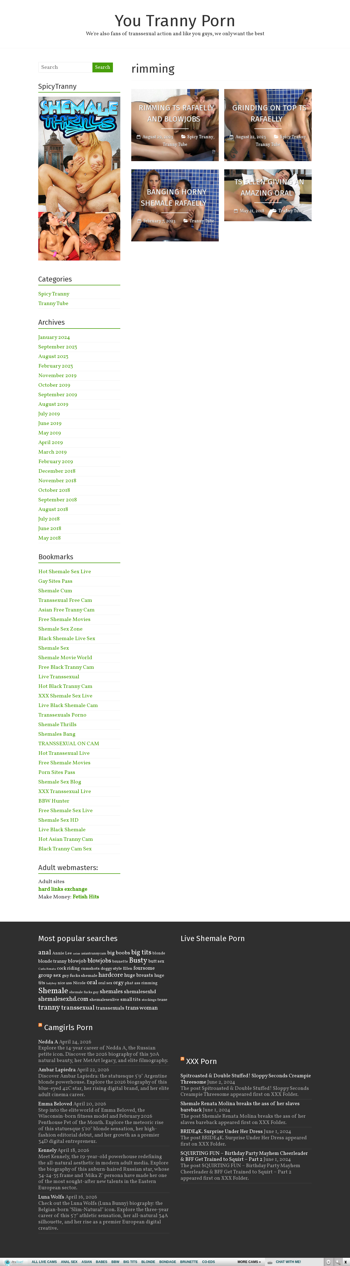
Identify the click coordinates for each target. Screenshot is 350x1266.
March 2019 (52, 452)
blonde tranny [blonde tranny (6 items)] (52, 961)
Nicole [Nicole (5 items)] (79, 983)
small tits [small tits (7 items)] (130, 999)
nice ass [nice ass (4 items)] (65, 983)
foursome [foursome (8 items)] (144, 968)
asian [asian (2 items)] (76, 954)
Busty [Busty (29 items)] (138, 961)
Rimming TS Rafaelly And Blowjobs (176, 113)
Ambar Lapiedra (57, 1069)
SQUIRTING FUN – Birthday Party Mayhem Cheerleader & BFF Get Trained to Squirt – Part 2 (244, 1156)
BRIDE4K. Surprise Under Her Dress (221, 1131)
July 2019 (49, 414)
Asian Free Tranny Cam (66, 610)
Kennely (47, 1150)
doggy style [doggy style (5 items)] (111, 969)
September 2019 (57, 395)
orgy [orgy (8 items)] (118, 983)
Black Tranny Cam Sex (65, 849)
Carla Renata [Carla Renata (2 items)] (47, 969)
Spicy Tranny (200, 137)
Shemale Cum (55, 591)
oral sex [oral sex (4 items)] (105, 983)
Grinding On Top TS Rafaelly (269, 113)
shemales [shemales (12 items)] (111, 992)
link (345, 1180)
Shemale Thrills (57, 725)
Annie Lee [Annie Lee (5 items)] (62, 953)
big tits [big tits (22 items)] (141, 952)
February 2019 (55, 462)
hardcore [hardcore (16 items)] (110, 975)
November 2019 (57, 376)
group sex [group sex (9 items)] (49, 975)
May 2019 (49, 433)
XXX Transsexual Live (64, 791)
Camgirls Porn (68, 1027)
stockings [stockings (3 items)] (149, 1000)
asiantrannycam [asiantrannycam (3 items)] (93, 953)
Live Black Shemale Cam (68, 705)
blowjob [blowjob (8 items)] (77, 961)
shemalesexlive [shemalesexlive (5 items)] (104, 1000)
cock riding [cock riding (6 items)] (68, 968)
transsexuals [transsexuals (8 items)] (110, 1008)
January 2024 (54, 337)
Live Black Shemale (62, 830)
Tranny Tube (175, 145)
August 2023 (53, 356)
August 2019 (53, 404)
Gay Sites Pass (55, 581)
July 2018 (49, 519)
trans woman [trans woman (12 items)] (142, 1008)
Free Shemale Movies (64, 619)
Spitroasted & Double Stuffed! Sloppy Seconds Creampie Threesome (245, 1079)
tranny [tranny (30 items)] (49, 1007)
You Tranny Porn (175, 21)
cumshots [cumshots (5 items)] (90, 969)
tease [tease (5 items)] (162, 1000)
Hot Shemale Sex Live (64, 572)
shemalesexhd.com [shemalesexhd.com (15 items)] (63, 999)
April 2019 (50, 442)
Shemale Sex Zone (60, 629)
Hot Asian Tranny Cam (65, 839)
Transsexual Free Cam (65, 600)
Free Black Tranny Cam (66, 667)
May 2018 (49, 538)
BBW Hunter (53, 801)
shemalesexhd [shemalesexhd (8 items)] (140, 992)
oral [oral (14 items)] (92, 982)
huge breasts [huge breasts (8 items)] (138, 975)
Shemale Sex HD (58, 820)
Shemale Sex (53, 648)
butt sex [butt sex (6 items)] (156, 961)
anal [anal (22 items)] (44, 952)
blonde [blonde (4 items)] (159, 953)
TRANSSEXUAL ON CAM (68, 744)
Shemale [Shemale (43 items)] (53, 991)
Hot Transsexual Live (64, 753)
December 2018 (56, 471)
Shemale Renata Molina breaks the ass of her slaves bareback (240, 1107)
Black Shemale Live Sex (66, 639)
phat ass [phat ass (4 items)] (132, 983)
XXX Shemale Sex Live (65, 696)
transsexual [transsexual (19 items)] (78, 1008)
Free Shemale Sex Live (65, 811)
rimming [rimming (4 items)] (149, 983)
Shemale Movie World (65, 658)
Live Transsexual (58, 677)
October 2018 (54, 490)
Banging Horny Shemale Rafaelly (173, 198)
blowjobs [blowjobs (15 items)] (99, 961)
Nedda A (48, 1042)
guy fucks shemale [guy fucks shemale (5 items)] (79, 976)
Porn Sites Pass (56, 772)
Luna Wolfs (51, 1197)
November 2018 (57, 481)
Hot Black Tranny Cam (65, 686)
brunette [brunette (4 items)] (120, 961)
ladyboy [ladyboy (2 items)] (51, 983)
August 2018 (53, 509)
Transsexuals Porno (62, 715)
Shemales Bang (56, 734)
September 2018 (57, 500)
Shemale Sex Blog (59, 782)
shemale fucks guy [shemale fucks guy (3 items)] (84, 992)
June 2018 (49, 529)
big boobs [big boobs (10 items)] (118, 953)
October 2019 (54, 385)
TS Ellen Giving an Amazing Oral (269, 188)
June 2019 (50, 423)
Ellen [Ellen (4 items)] (127, 968)
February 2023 (55, 366)
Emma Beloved (55, 1104)
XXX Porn (201, 1061)
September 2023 (57, 347)
